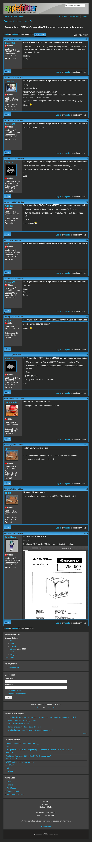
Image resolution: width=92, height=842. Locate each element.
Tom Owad (11, 537)
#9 (87, 355)
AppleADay (10, 765)
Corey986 (10, 43)
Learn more (9, 657)
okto (7, 746)
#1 (87, 39)
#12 (86, 489)
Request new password (17, 694)
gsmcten (9, 81)
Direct (38, 707)
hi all (7, 768)
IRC (11, 641)
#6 (87, 240)
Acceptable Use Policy (15, 794)
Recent (22, 16)
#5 (87, 202)
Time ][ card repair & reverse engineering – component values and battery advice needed (42, 717)
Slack (12, 652)
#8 (87, 317)
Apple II (27, 21)
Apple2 (9, 206)
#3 (87, 120)
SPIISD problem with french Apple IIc (20, 762)
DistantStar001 (11, 759)
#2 (87, 77)
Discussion (17, 21)
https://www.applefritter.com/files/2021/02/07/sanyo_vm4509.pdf (55, 582)
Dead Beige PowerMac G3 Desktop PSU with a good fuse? (30, 730)
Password (9, 684)
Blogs (9, 782)
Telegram (13, 655)
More (85, 733)
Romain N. (10, 753)
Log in (6, 34)
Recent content (13, 668)
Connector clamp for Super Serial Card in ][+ (25, 727)
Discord (13, 646)
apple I (8, 448)
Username (9, 678)
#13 (86, 533)
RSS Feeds (11, 788)
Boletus (9, 162)
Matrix (12, 643)
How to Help (46, 826)
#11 (86, 445)
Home (6, 16)
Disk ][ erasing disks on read (18, 724)
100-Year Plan (74, 16)
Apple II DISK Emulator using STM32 (22, 720)
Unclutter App (51, 707)
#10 (86, 398)
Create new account (15, 690)
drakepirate (11, 402)
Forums (14, 16)
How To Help (61, 16)
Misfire (12, 649)
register (15, 34)
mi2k (7, 244)
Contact (85, 16)
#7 (87, 278)
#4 (87, 159)
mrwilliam (9, 771)
